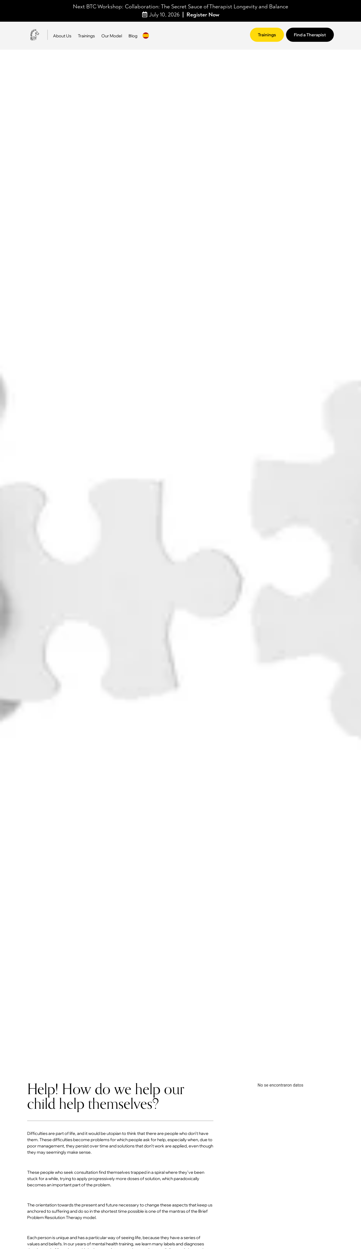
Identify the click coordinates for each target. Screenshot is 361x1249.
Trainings (86, 35)
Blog (133, 35)
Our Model (111, 35)
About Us (62, 35)
